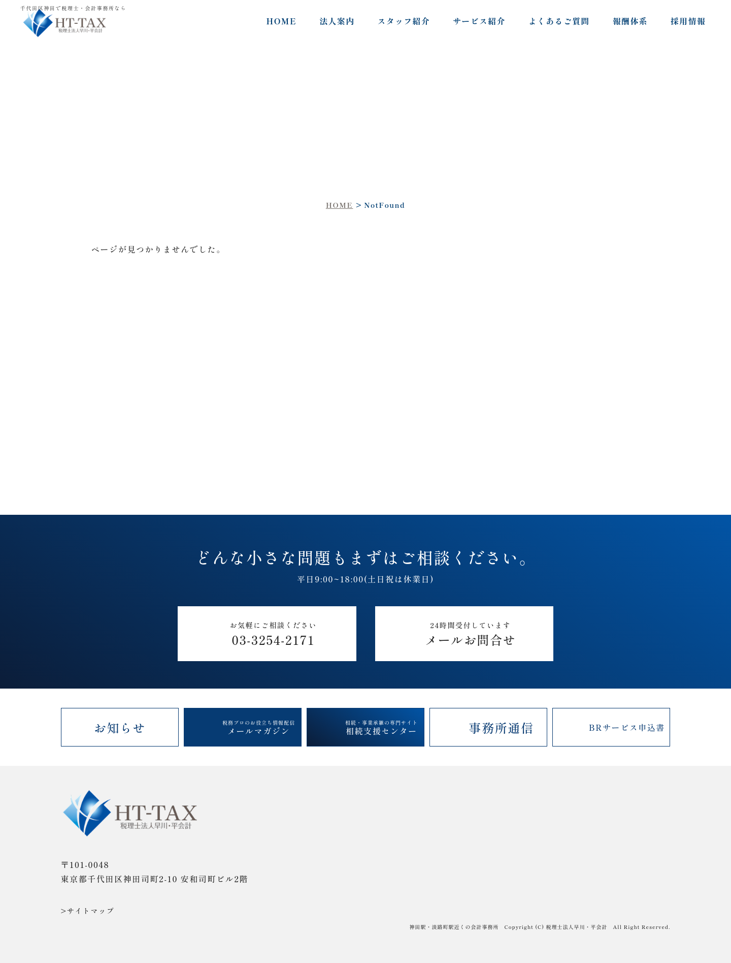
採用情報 (688, 21)
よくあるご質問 (559, 21)
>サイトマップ (88, 911)
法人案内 (336, 21)
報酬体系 (630, 21)
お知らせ (120, 727)
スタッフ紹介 (403, 21)
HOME (281, 21)
